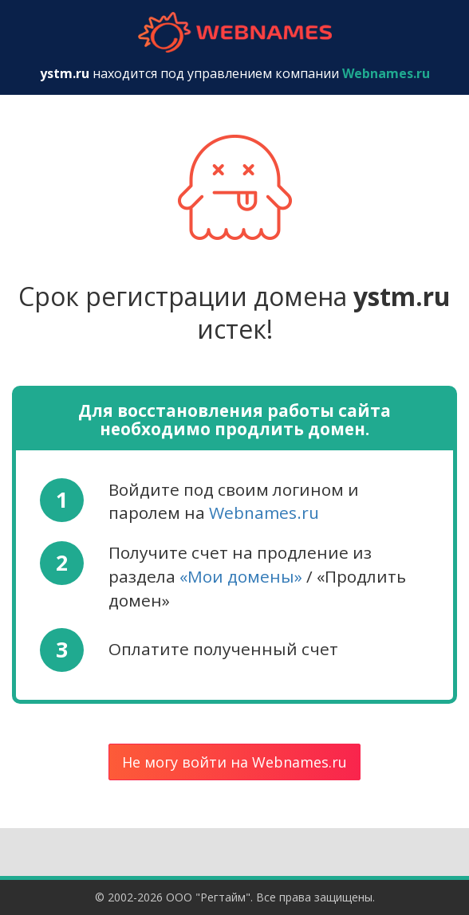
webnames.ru (234, 32)
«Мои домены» (240, 576)
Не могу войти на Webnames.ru (234, 762)
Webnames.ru (264, 512)
